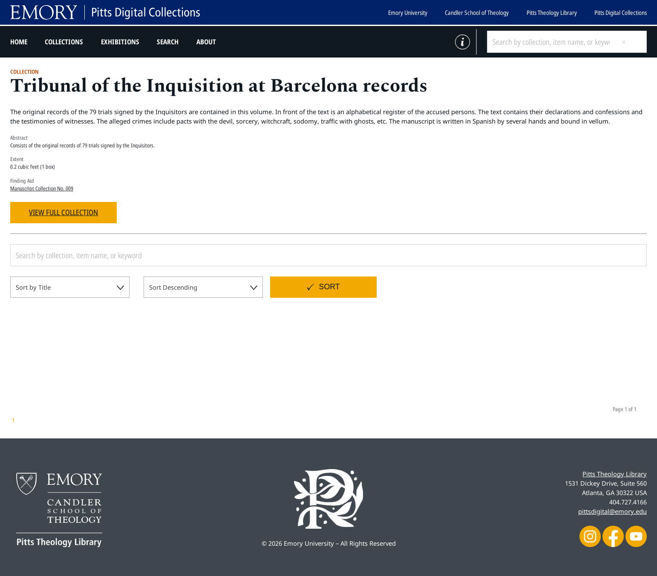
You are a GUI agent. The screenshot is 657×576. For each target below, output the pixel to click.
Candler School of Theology (477, 13)
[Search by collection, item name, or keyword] (550, 41)
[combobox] (70, 287)
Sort (329, 286)
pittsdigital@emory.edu (612, 511)
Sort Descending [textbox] (173, 287)
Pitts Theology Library (552, 13)
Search (168, 41)
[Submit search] (630, 41)
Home (18, 41)
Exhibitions (120, 41)
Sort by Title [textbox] (33, 287)
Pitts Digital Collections (620, 13)
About (206, 41)
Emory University (407, 13)
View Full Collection (63, 212)
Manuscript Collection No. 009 (41, 188)
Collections (64, 41)
